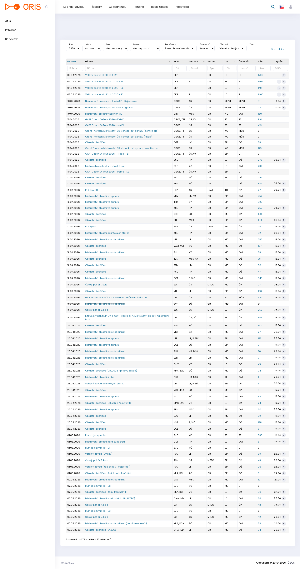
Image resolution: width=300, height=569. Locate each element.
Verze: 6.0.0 (67, 562)
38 (259, 453)
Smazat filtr (277, 49)
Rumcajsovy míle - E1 (97, 447)
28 (259, 226)
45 (259, 364)
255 (260, 239)
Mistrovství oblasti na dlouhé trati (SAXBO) (110, 498)
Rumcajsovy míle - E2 (98, 486)
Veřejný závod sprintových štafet (104, 383)
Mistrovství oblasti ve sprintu (102, 196)
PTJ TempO (91, 190)
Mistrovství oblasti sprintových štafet (107, 233)
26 (259, 466)
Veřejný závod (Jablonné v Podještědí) (107, 466)
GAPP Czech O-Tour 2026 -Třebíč (104, 119)
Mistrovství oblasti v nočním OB (103, 113)
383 (260, 202)
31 (259, 101)
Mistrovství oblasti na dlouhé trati (105, 441)
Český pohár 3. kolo (96, 460)
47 (259, 271)
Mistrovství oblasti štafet (99, 377)
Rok (71, 44)
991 (260, 119)
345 (260, 278)
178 (259, 338)
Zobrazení (205, 44)
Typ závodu (170, 44)
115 (259, 396)
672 (260, 297)
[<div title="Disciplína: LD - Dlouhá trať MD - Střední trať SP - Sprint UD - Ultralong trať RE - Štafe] (231, 62)
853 (260, 317)
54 (259, 529)
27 (259, 190)
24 (259, 370)
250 (260, 309)
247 (260, 177)
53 (259, 523)
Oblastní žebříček (95, 142)
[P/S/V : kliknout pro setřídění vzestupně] (280, 62)
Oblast (136, 44)
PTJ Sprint (90, 226)
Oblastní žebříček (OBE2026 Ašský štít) (108, 403)
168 (260, 220)
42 (259, 504)
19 (259, 479)
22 (259, 107)
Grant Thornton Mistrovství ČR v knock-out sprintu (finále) (118, 136)
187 (259, 246)
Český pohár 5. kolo (96, 517)
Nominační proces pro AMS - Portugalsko (109, 107)
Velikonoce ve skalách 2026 (101, 75)
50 (259, 409)
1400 (261, 94)
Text (252, 44)
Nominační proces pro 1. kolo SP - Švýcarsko (110, 101)
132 (260, 325)
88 (259, 142)
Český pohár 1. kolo (96, 284)
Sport (108, 44)
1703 (260, 75)
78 (259, 258)
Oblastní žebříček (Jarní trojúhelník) (106, 492)
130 (260, 113)
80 (259, 265)
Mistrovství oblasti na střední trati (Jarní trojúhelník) (116, 523)
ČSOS (291, 562)
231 (260, 166)
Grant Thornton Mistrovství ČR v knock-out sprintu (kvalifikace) (122, 148)
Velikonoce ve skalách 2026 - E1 (104, 81)
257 (260, 208)
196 (260, 291)
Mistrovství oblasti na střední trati (105, 239)
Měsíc (88, 44)
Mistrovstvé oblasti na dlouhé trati (105, 166)
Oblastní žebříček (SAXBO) (100, 529)
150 (260, 214)
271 (259, 284)
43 (259, 460)
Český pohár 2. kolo (96, 309)
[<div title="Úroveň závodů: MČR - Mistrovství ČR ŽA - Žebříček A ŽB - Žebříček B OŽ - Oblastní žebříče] (247, 62)
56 (259, 492)
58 (259, 252)
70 (259, 351)
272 (260, 159)
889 (260, 183)
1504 (260, 81)
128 (260, 422)
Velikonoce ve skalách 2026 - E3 (104, 94)
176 (260, 148)
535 (260, 435)
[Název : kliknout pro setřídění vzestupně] (128, 62)
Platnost (224, 44)
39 (259, 416)
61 (259, 473)
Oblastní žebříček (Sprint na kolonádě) (108, 473)
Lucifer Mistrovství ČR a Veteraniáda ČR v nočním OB (116, 297)
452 (260, 196)
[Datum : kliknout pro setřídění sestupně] (75, 62)
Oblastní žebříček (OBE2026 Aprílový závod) (111, 370)
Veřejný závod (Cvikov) (98, 453)
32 (259, 233)
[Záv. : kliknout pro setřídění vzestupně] (264, 62)
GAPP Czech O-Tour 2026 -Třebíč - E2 (107, 171)
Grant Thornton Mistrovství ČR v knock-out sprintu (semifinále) (121, 131)
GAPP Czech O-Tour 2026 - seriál (104, 125)
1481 (260, 88)
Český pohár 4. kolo (96, 504)
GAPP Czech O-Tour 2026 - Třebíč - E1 (107, 153)
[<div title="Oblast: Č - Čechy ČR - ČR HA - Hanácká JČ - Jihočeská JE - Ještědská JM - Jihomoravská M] (197, 62)
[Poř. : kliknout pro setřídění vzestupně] (180, 62)
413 (260, 125)
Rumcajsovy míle (95, 435)
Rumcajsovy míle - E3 (98, 511)
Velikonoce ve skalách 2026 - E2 (104, 88)
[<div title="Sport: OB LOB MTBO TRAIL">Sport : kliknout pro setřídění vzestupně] (215, 62)
